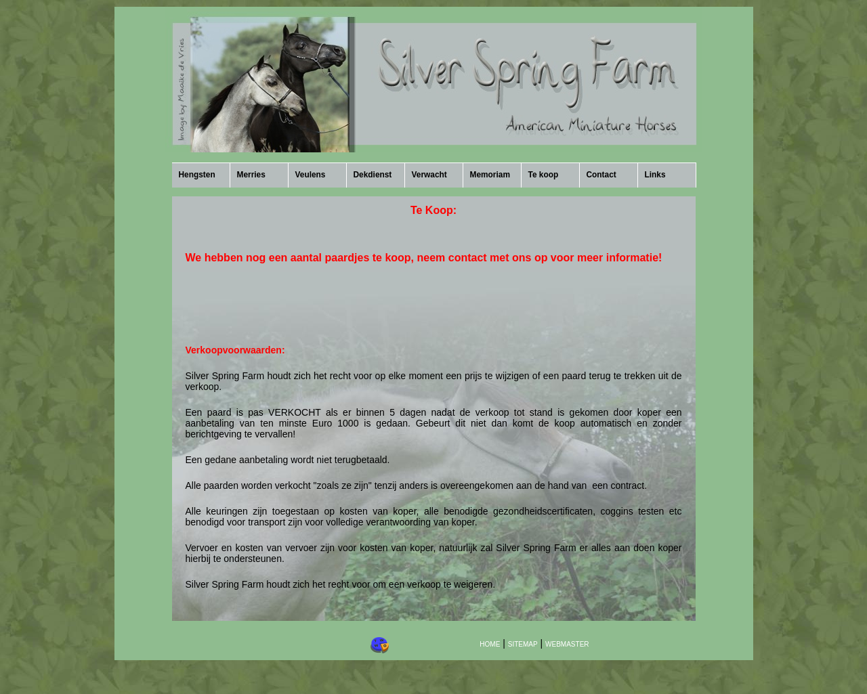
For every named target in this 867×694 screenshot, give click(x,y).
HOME (490, 644)
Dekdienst (373, 174)
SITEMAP (523, 644)
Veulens (310, 174)
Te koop (543, 174)
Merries (251, 174)
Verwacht (429, 174)
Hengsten (197, 174)
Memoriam (490, 174)
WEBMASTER (567, 644)
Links (655, 174)
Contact (601, 174)
